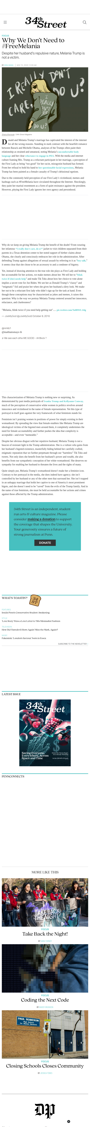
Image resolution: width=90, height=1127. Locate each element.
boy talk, (82, 260)
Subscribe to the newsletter (73, 642)
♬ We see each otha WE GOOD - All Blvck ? (24, 336)
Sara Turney (46, 939)
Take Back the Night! (45, 933)
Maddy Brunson (46, 1006)
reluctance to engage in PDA (41, 155)
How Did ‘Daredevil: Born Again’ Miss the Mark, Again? (30, 628)
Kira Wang (8, 65)
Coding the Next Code (45, 999)
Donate (45, 541)
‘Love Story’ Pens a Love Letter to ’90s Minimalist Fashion (31, 620)
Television (7, 625)
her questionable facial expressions (57, 167)
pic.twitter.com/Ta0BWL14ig (72, 309)
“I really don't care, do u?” (30, 248)
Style (4, 617)
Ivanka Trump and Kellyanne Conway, (65, 400)
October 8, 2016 (41, 314)
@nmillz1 (6, 327)
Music (4, 634)
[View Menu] (5, 22)
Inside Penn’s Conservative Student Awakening (26, 611)
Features (6, 608)
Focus (5, 35)
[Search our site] (85, 22)
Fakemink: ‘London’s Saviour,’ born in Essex (24, 637)
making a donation (41, 518)
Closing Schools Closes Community (45, 1065)
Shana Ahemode (8, 134)
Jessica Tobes (46, 1072)
